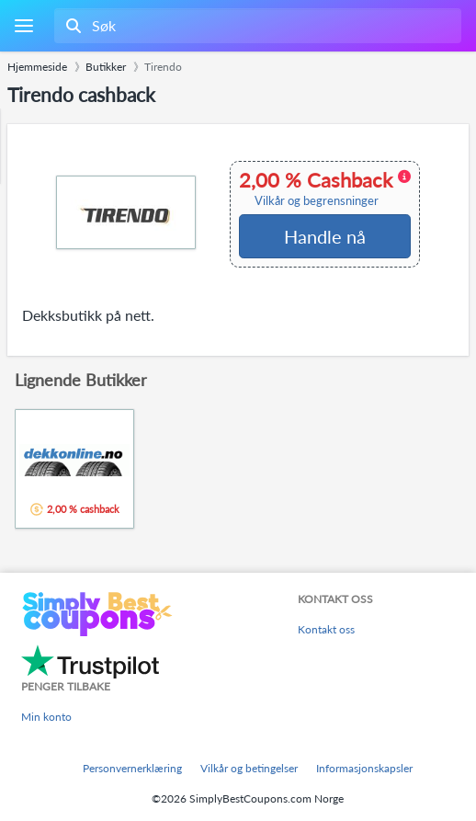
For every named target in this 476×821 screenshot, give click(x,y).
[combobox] (256, 25)
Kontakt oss (326, 629)
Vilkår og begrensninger (317, 201)
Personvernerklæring (132, 768)
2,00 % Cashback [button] (325, 188)
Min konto (46, 717)
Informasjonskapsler (364, 768)
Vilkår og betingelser (249, 768)
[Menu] (23, 26)
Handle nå (325, 236)
